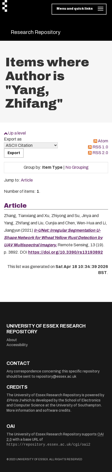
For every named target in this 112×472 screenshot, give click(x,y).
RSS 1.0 (100, 147)
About (12, 340)
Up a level (17, 133)
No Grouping (77, 167)
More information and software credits (38, 410)
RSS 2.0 (100, 152)
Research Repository (35, 32)
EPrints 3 (14, 400)
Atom (103, 141)
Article (27, 180)
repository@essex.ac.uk (56, 376)
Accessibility (17, 345)
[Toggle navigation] (79, 9)
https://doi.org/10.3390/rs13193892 (65, 252)
